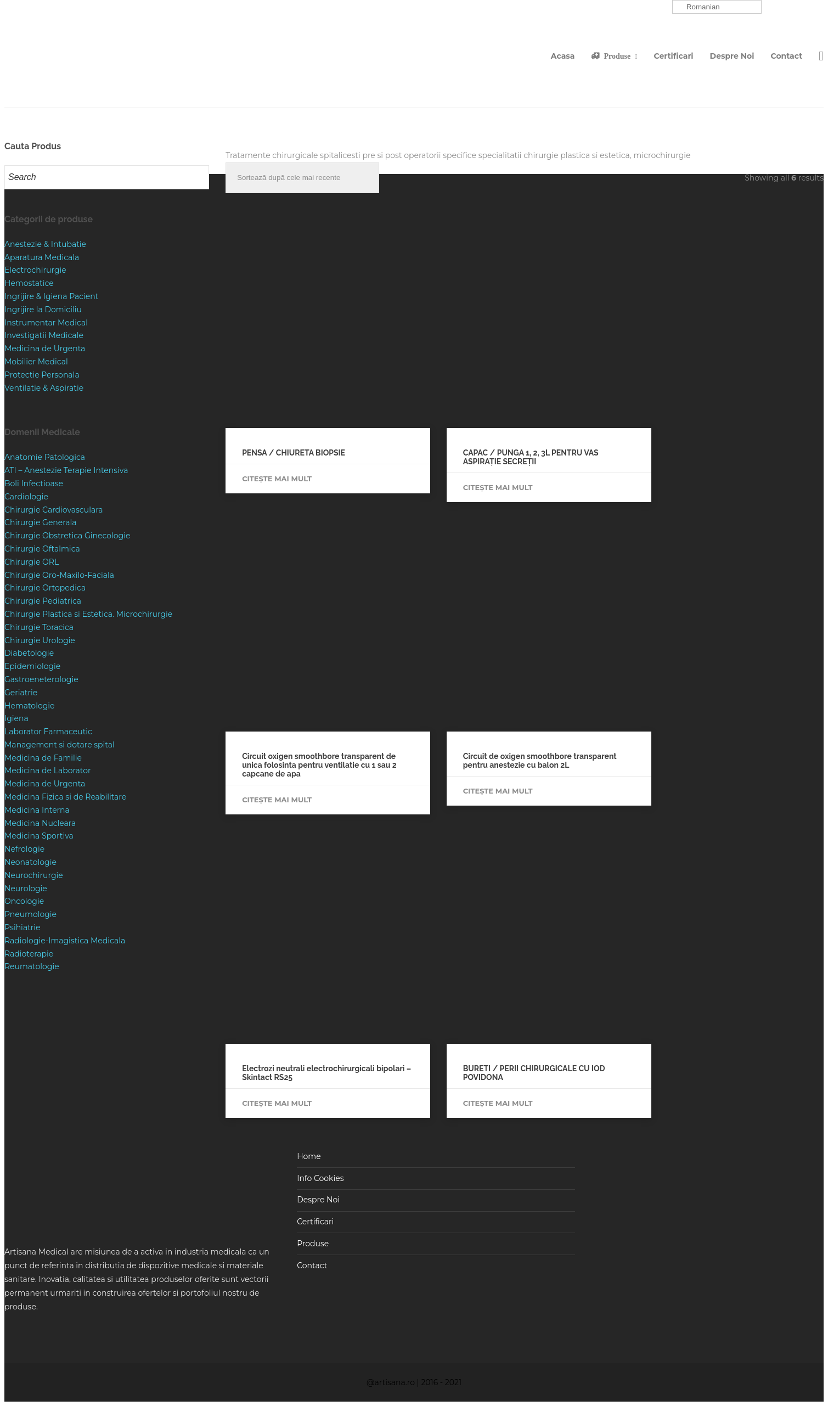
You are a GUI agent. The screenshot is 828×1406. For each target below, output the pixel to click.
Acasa (563, 56)
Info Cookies (320, 1178)
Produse (617, 56)
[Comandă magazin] (302, 177)
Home (308, 1156)
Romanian (697, 7)
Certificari (674, 56)
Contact (787, 56)
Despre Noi (732, 56)
